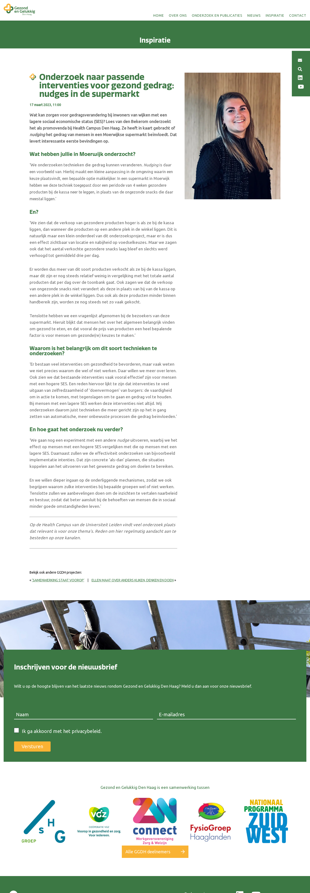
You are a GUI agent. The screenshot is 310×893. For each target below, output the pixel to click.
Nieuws (254, 15)
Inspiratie (275, 15)
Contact (297, 15)
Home (158, 15)
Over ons (178, 15)
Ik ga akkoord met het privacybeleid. (62, 731)
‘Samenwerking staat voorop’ (58, 580)
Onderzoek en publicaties (217, 15)
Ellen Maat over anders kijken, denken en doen (133, 580)
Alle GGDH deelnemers (147, 851)
